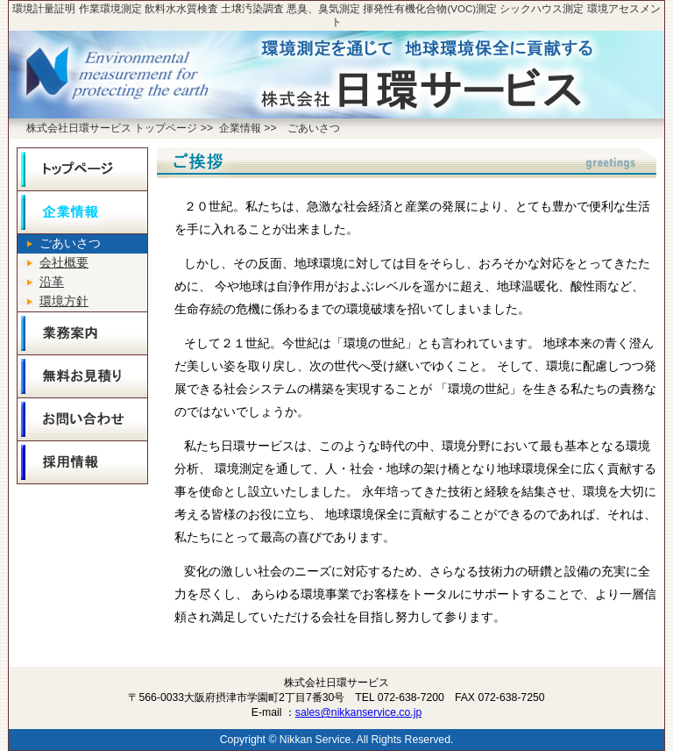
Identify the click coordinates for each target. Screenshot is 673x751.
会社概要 (64, 262)
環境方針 (64, 301)
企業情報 (240, 128)
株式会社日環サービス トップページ (111, 128)
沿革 (51, 282)
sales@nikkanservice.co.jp (358, 712)
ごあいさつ (313, 128)
